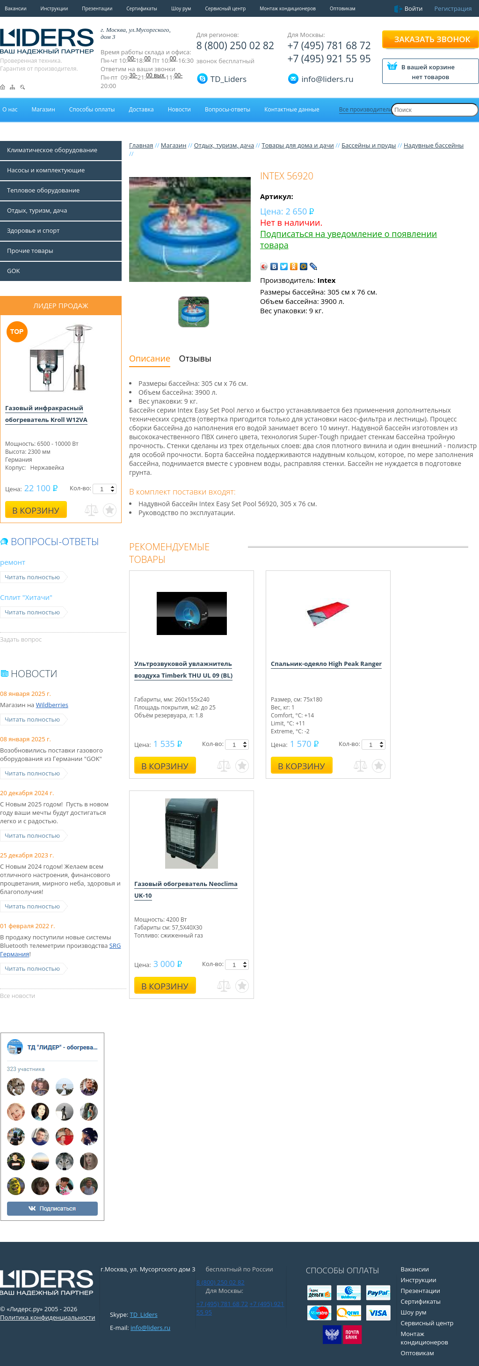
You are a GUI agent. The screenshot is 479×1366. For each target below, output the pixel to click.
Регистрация (453, 8)
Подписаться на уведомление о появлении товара (348, 239)
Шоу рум (181, 8)
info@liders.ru (150, 1327)
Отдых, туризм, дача (224, 145)
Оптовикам (343, 8)
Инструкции (54, 8)
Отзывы (195, 358)
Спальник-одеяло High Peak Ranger (326, 663)
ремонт (12, 562)
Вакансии (16, 8)
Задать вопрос (21, 639)
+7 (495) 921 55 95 (328, 58)
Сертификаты (141, 8)
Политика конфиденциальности (47, 1317)
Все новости (17, 995)
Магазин (174, 145)
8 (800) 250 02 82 (235, 45)
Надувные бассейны (434, 145)
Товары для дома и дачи (297, 145)
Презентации (97, 8)
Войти (414, 8)
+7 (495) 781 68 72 (328, 45)
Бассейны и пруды (368, 145)
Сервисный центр (225, 8)
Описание (149, 358)
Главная (141, 145)
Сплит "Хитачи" (26, 597)
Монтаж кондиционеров (288, 8)
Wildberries (52, 705)
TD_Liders (228, 79)
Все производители (365, 109)
